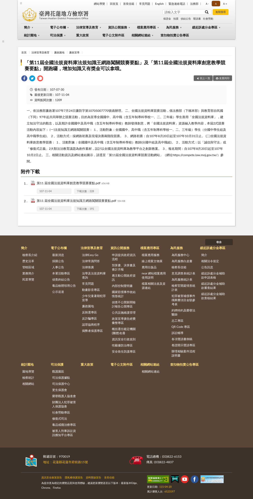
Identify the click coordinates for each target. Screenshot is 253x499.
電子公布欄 (58, 27)
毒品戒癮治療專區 (64, 424)
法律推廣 (88, 267)
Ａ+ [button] (225, 3)
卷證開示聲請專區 (183, 345)
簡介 (27, 27)
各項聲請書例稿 (182, 339)
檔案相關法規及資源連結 (153, 285)
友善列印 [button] (224, 78)
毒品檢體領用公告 (64, 285)
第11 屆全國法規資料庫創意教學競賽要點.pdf (73, 183)
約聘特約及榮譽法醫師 (183, 312)
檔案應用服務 (151, 255)
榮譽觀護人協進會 (64, 396)
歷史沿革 (28, 261)
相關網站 (28, 383)
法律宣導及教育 (87, 27)
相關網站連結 (140, 35)
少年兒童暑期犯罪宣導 (94, 298)
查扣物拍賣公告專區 (174, 35)
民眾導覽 (28, 279)
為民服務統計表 (182, 279)
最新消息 (58, 255)
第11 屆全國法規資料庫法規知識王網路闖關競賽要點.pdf (81, 201)
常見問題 (144, 3)
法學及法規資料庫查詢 (94, 275)
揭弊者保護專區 (92, 330)
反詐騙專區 (89, 318)
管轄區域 (28, 267)
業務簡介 (28, 273)
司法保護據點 (61, 377)
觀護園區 (58, 371)
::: (21, 3)
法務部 (194, 3)
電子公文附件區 (113, 35)
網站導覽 (99, 3)
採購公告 (58, 261)
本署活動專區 (61, 273)
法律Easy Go (90, 255)
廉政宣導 (74, 52)
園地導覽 (28, 371)
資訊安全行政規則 (124, 339)
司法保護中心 (61, 383)
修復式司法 (59, 418)
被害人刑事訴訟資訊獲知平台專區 (64, 433)
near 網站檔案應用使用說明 (154, 275)
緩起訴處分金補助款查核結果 (213, 296)
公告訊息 (207, 267)
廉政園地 (59, 52)
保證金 (167, 18)
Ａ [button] (215, 3)
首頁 (23, 52)
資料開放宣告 (93, 477)
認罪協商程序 (91, 324)
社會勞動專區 (61, 412)
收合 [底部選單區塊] (219, 242)
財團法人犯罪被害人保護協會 (64, 404)
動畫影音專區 (91, 289)
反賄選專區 (89, 312)
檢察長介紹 (29, 255)
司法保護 (56, 35)
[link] (24, 78)
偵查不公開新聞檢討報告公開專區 (124, 304)
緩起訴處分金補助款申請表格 (213, 275)
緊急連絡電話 (177, 3)
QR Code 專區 (181, 326)
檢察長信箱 (179, 267)
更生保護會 (59, 390)
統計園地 (30, 35)
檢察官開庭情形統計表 (183, 287)
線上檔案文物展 (152, 261)
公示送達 (58, 291)
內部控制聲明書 (122, 285)
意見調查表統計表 (183, 273)
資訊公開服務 (117, 27)
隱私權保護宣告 (74, 477)
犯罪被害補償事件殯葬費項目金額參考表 (183, 300)
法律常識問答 (91, 261)
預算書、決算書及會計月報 (124, 267)
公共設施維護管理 (124, 312)
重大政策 (82, 35)
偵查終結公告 (61, 279)
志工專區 (177, 320)
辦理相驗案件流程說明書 (183, 353)
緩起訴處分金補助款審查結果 (213, 285)
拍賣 (175, 18)
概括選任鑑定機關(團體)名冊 (124, 331)
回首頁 (114, 3)
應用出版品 (149, 267)
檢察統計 (28, 377)
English (159, 3)
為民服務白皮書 (182, 261)
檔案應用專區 (146, 27)
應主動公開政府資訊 (124, 277)
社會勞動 (208, 18)
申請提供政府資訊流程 (124, 257)
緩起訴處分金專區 (204, 27)
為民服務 (172, 27)
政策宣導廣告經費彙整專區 (124, 320)
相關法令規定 (210, 261)
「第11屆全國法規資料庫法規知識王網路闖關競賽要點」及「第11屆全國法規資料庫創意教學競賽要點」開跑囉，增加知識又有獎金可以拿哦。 (125, 65)
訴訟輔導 (177, 333)
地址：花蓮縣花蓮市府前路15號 (65, 462)
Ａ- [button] (207, 3)
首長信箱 (128, 3)
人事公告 (58, 267)
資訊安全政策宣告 (51, 477)
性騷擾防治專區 (122, 345)
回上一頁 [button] (205, 78)
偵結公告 (186, 18)
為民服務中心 (180, 255)
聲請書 (197, 18)
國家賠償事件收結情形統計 (124, 294)
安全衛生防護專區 (124, 351)
